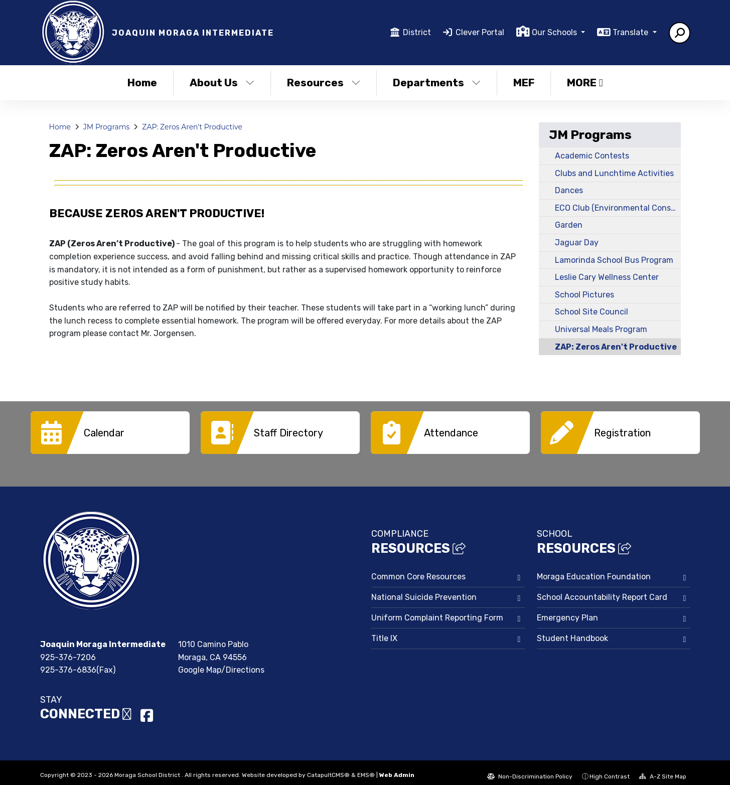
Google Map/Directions (221, 662)
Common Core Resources (418, 569)
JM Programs (106, 126)
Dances (569, 190)
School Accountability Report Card (602, 589)
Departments (437, 82)
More (585, 82)
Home (142, 82)
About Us (222, 82)
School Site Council (591, 312)
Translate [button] (631, 32)
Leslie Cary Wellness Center (607, 277)
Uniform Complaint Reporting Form (437, 610)
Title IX (384, 631)
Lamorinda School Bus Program (614, 260)
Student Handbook (572, 631)
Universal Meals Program (601, 329)
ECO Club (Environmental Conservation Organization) (618, 208)
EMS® (366, 767)
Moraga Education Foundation (594, 569)
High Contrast (610, 768)
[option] (110, 432)
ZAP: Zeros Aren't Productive (192, 126)
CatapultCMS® (328, 767)
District (417, 32)
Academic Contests (592, 156)
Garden (568, 225)
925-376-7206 (68, 650)
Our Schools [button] (555, 32)
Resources (323, 82)
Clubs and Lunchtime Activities (614, 173)
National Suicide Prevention (424, 589)
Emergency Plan (567, 610)
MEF (523, 82)
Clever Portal (480, 32)
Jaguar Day (577, 242)
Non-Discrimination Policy (529, 768)
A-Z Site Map (662, 768)
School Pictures (584, 294)
